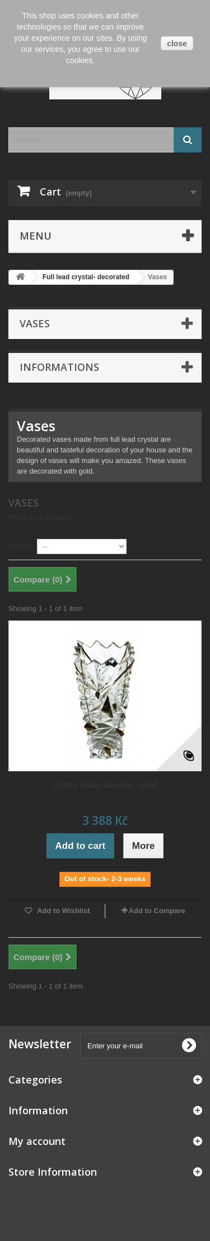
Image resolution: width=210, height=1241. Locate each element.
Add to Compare (157, 910)
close (177, 43)
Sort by (21, 545)
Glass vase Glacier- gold (105, 785)
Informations (59, 367)
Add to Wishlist (62, 910)
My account (37, 1141)
